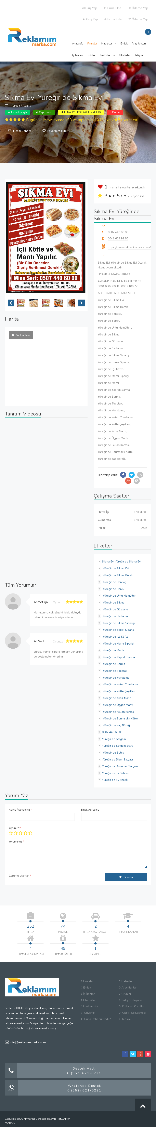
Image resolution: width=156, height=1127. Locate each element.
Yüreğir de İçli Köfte (115, 637)
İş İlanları (77, 55)
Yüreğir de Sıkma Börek (117, 575)
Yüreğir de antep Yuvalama (120, 684)
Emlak (124, 43)
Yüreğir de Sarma (113, 664)
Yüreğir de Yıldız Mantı (116, 698)
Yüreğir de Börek (113, 589)
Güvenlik (88, 1013)
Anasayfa (77, 43)
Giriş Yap (89, 8)
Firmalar (92, 43)
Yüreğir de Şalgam (114, 739)
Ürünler (91, 55)
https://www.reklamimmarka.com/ (129, 247)
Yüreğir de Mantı (113, 650)
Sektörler (107, 55)
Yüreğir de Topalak (114, 671)
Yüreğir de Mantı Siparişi (118, 644)
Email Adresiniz (90, 810)
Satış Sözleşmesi (131, 1000)
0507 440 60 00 (118, 232)
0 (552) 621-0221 (84, 1073)
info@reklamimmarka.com (25, 1042)
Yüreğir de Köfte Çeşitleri (118, 691)
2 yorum (137, 196)
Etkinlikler (124, 55)
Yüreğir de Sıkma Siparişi (118, 623)
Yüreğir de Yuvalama (115, 678)
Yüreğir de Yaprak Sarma (118, 657)
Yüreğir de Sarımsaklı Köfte (120, 718)
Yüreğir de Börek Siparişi (118, 630)
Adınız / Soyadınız (20, 810)
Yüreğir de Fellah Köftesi (118, 712)
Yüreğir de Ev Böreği (115, 780)
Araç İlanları (139, 43)
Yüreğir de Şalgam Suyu (117, 746)
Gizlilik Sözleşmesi (132, 1013)
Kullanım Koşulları (132, 1006)
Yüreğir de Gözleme (115, 609)
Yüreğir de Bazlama (115, 616)
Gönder (126, 877)
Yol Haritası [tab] (21, 335)
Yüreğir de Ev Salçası (115, 773)
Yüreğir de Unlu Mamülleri (119, 596)
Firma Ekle (112, 8)
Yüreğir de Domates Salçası (120, 766)
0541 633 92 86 (118, 238)
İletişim (138, 55)
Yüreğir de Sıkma (113, 603)
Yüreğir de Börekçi (114, 582)
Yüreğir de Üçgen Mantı (117, 705)
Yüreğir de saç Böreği (116, 725)
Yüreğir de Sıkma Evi (115, 568)
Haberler (108, 43)
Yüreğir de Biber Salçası (117, 759)
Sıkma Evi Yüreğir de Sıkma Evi (121, 562)
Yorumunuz (16, 842)
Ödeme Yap (138, 8)
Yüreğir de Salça (113, 753)
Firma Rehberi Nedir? (96, 1019)
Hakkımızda (89, 1006)
